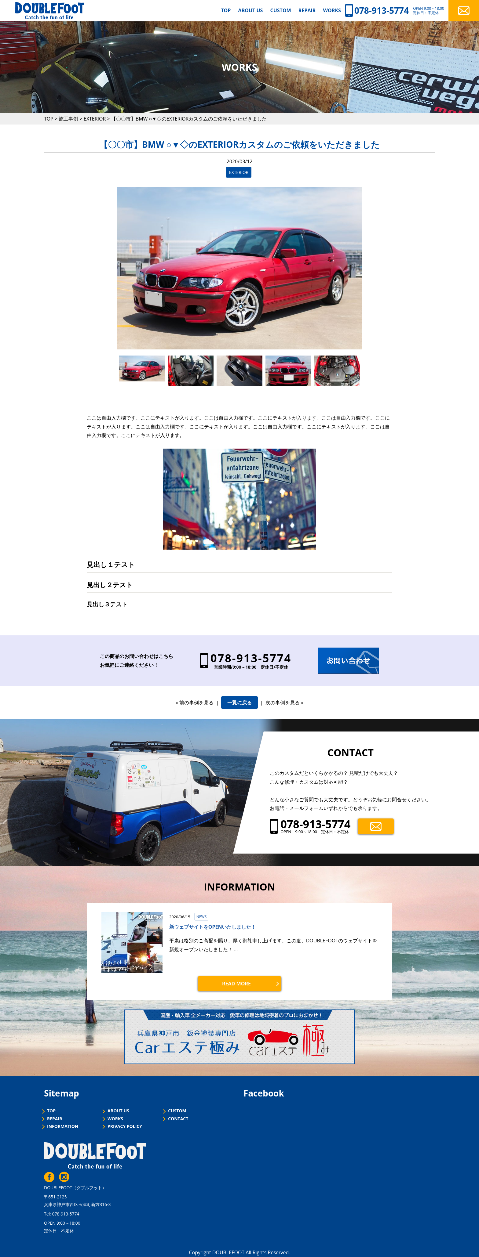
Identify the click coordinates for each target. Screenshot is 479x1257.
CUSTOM (280, 10)
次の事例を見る (282, 702)
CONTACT (178, 1119)
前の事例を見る (196, 702)
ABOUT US (250, 10)
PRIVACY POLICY (125, 1126)
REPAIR (307, 10)
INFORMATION (62, 1126)
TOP (226, 10)
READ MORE (236, 983)
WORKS (332, 10)
